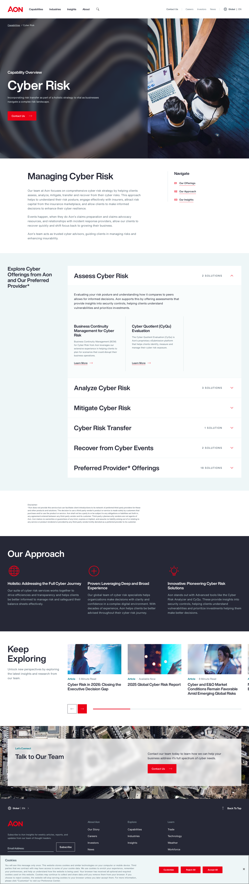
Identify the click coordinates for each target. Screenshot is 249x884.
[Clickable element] (154, 276)
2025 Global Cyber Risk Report (154, 684)
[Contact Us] (162, 768)
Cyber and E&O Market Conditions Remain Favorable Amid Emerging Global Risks (213, 689)
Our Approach (187, 191)
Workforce (174, 849)
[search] (98, 9)
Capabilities (36, 9)
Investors (201, 9)
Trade (171, 829)
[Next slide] (82, 708)
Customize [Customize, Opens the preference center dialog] (169, 869)
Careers (189, 9)
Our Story (94, 829)
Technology (175, 836)
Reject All (190, 869)
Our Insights (186, 200)
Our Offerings (187, 183)
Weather (173, 843)
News (213, 9)
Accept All (213, 869)
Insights (71, 9)
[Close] (243, 869)
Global (232, 9)
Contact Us (172, 9)
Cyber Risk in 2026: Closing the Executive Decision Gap (94, 686)
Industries (55, 9)
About (86, 9)
